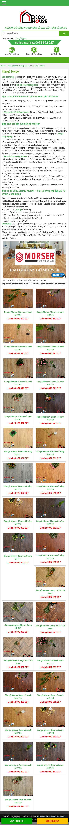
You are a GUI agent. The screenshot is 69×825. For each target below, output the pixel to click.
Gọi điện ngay (52, 821)
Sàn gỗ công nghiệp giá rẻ (19, 66)
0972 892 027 (44, 42)
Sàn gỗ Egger (20, 38)
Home (2, 66)
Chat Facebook (17, 821)
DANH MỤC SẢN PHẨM (21, 3)
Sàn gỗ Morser (38, 66)
